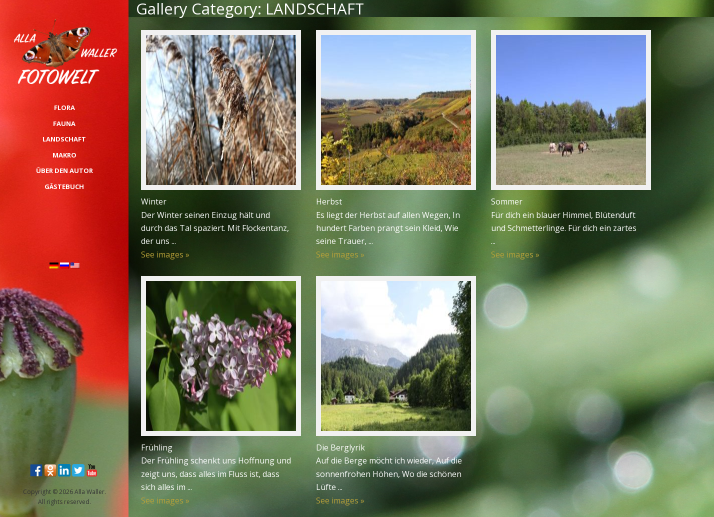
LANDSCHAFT (64, 139)
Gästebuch (64, 186)
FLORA (64, 107)
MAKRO (64, 155)
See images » (165, 254)
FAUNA (64, 123)
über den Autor (64, 170)
